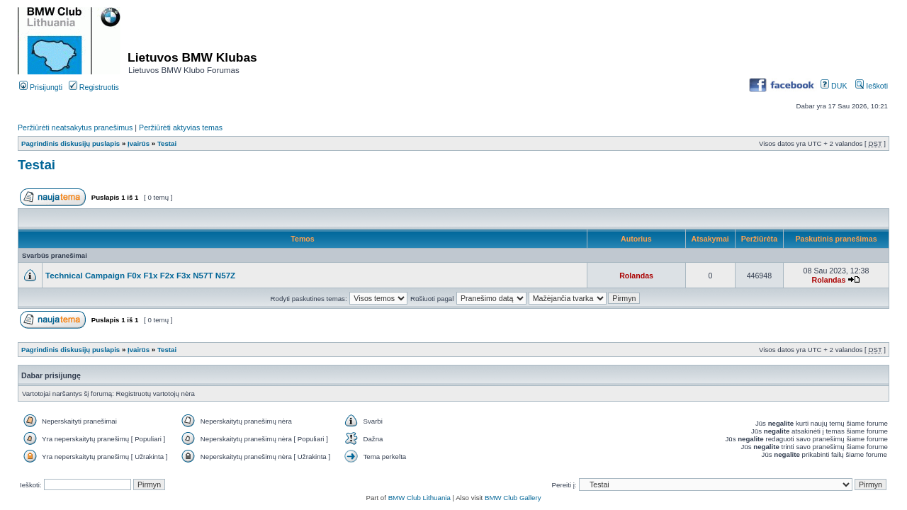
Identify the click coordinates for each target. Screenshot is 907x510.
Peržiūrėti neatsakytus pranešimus (75, 127)
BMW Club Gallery (513, 498)
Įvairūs (139, 143)
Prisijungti (40, 87)
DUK (834, 85)
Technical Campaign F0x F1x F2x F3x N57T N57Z (140, 275)
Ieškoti (871, 85)
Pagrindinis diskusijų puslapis (70, 143)
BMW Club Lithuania (419, 498)
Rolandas (636, 275)
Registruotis (94, 87)
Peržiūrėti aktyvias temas (180, 127)
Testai (166, 143)
